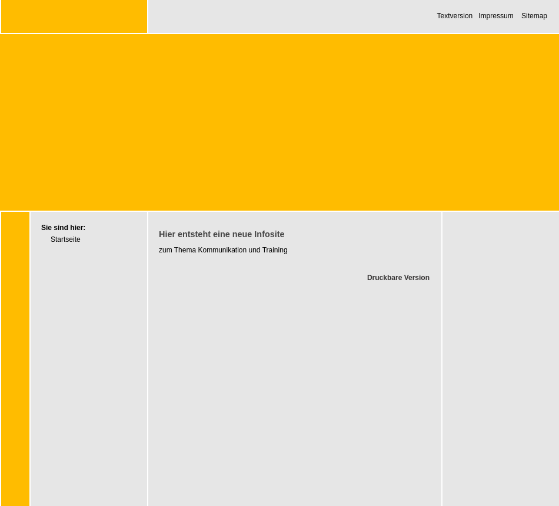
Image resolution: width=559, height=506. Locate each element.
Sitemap (534, 16)
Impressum (495, 16)
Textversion (455, 16)
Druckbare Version (398, 278)
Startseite (66, 239)
